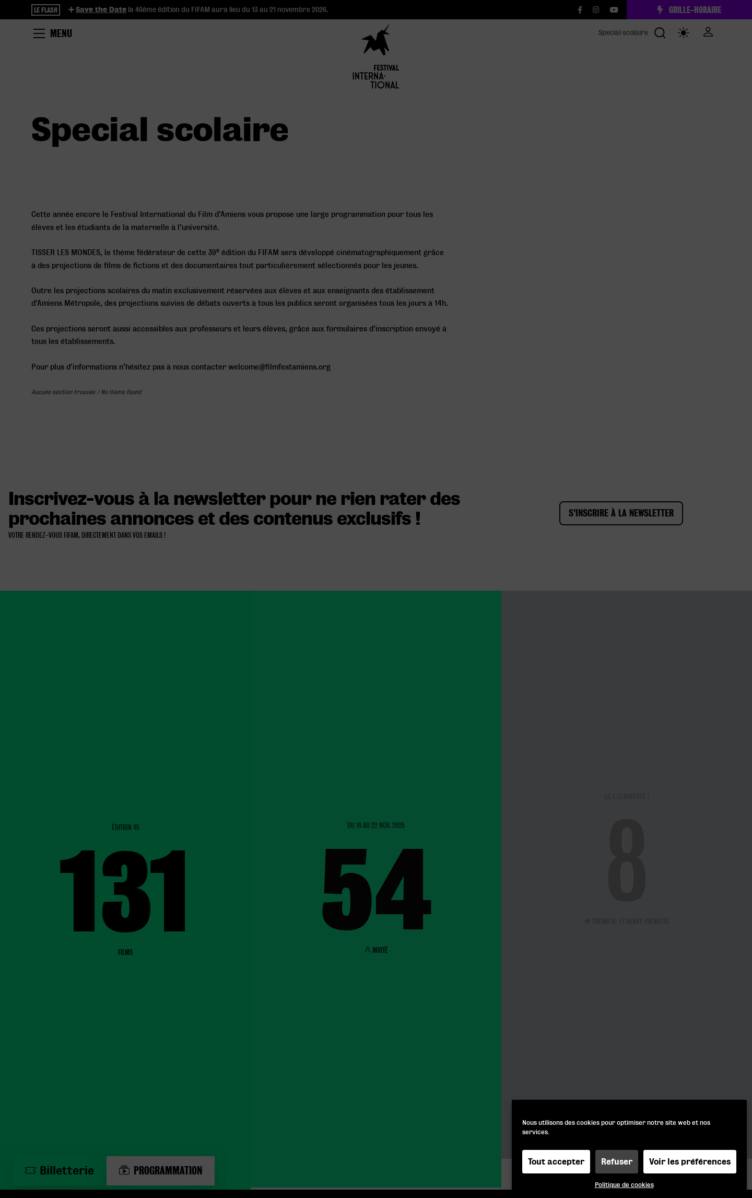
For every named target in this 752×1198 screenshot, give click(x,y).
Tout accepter (556, 1161)
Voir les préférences (690, 1161)
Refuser (616, 1161)
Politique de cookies (624, 1185)
